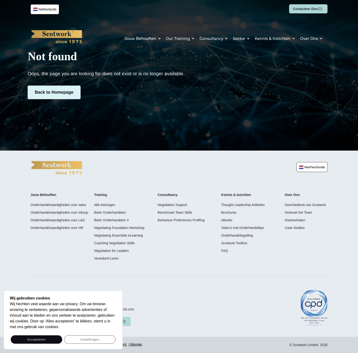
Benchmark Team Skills (175, 212)
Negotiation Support (172, 205)
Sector (245, 39)
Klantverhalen (295, 220)
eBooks (226, 220)
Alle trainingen (104, 205)
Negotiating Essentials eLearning (118, 235)
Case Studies (295, 228)
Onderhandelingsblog (237, 235)
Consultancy (220, 39)
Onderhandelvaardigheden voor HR (57, 228)
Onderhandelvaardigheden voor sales (58, 205)
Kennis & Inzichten (276, 39)
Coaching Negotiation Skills (114, 243)
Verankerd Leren (106, 258)
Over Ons (310, 39)
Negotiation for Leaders (111, 251)
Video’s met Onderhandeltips (242, 228)
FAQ (224, 251)
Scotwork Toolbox (234, 243)
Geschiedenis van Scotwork (305, 205)
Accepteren (36, 339)
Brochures (228, 212)
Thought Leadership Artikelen (243, 205)
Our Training (189, 39)
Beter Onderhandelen (110, 212)
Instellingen (90, 339)
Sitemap (136, 344)
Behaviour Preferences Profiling (181, 220)
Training (100, 195)
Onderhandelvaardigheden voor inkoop (59, 212)
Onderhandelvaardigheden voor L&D (58, 220)
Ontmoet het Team (298, 212)
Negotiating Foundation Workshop (119, 228)
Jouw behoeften (155, 39)
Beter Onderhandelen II (111, 220)
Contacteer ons (305, 9)
